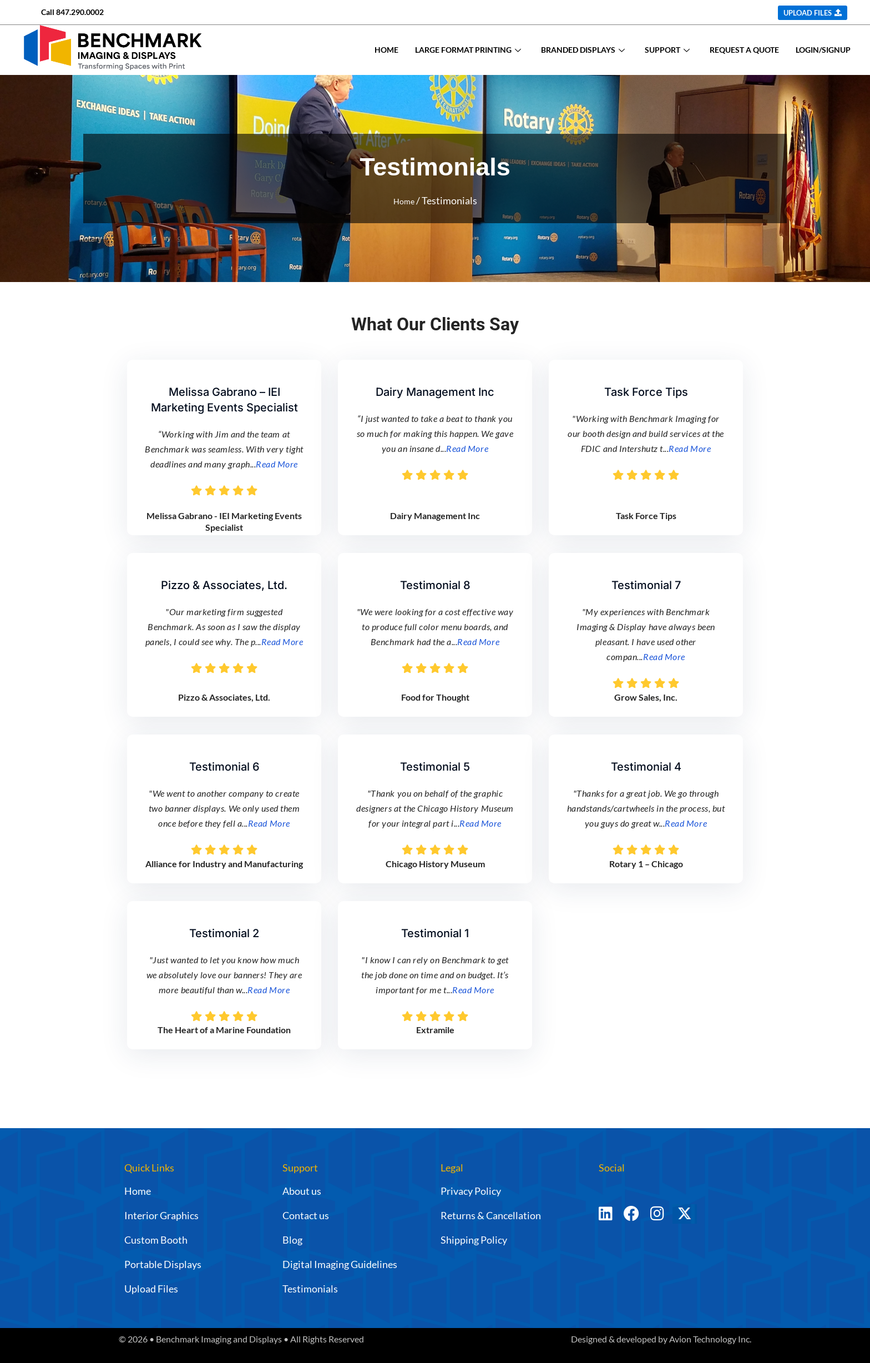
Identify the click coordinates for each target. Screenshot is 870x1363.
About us (301, 1191)
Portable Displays (162, 1264)
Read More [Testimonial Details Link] (277, 464)
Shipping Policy (474, 1240)
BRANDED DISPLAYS (583, 49)
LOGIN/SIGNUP (823, 49)
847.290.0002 (80, 12)
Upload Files (151, 1288)
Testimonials (310, 1288)
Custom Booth (156, 1240)
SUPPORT (667, 49)
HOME (386, 49)
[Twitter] (700, 1219)
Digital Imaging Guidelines (339, 1264)
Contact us (305, 1215)
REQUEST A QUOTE (744, 49)
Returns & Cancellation (491, 1215)
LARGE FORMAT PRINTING (468, 49)
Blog (292, 1240)
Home (404, 200)
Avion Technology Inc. (710, 1339)
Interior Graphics (161, 1215)
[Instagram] (657, 1219)
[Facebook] (631, 1219)
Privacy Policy (471, 1191)
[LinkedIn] (606, 1219)
